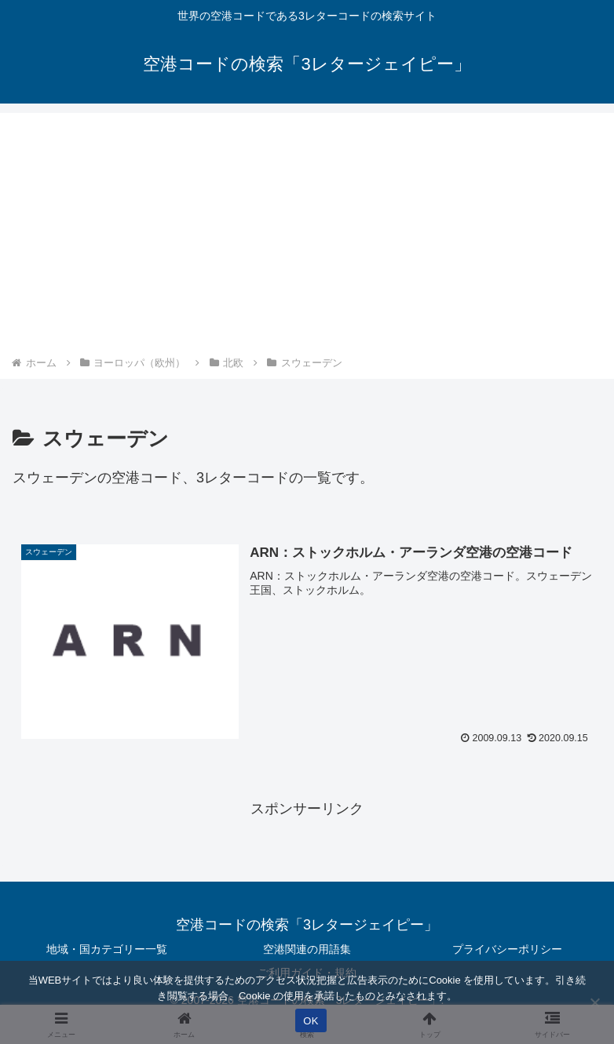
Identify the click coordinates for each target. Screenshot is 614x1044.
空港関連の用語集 (307, 949)
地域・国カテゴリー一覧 (106, 949)
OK (310, 1021)
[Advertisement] (307, 236)
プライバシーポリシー (507, 949)
